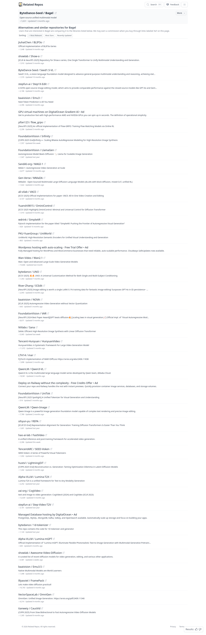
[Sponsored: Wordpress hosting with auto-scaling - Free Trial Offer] (103, 248)
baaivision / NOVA (29, 299)
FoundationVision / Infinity (34, 136)
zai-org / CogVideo (29, 490)
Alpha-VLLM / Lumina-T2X (33, 477)
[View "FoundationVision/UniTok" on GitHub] (52, 393)
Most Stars (49, 35)
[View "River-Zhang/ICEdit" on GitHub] (44, 285)
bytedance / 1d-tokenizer (33, 525)
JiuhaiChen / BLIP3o (30, 42)
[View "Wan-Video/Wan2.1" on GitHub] (44, 258)
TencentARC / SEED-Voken (33, 449)
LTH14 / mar (25, 355)
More (181, 13)
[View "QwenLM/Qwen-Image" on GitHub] (49, 407)
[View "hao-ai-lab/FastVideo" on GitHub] (46, 435)
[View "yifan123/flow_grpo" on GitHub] (44, 122)
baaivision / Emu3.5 (30, 566)
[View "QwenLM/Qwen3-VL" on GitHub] (45, 369)
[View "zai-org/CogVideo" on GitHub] (42, 491)
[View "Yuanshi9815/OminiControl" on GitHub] (54, 206)
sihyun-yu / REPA (28, 421)
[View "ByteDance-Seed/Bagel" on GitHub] (56, 13)
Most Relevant (35, 35)
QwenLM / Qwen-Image (32, 407)
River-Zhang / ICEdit (30, 285)
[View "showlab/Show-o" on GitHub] (41, 56)
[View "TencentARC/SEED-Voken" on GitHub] (51, 449)
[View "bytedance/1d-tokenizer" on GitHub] (50, 525)
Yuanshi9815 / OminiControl (35, 205)
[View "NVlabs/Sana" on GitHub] (36, 327)
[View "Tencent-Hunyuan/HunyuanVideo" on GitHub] (61, 341)
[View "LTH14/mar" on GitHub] (35, 355)
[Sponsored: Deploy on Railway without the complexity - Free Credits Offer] (103, 384)
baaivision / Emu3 (29, 98)
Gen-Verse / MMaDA (30, 178)
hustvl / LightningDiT (30, 463)
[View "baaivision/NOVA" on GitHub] (41, 299)
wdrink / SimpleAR (29, 219)
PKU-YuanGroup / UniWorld (35, 233)
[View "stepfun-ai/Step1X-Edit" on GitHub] (48, 84)
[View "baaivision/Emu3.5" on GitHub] (43, 566)
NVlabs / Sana (26, 327)
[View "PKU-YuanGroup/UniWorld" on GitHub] (53, 233)
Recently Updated (64, 35)
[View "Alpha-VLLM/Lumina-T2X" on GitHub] (51, 477)
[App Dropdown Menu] (184, 4)
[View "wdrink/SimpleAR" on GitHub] (42, 219)
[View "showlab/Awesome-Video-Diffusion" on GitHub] (63, 553)
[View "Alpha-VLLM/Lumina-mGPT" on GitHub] (54, 539)
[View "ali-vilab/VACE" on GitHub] (37, 192)
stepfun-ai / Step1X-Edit (32, 84)
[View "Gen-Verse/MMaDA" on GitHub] (44, 178)
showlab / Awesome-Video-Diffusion (40, 552)
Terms (181, 626)
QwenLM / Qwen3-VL (31, 369)
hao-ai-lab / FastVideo (31, 435)
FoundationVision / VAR (32, 313)
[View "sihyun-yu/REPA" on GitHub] (40, 421)
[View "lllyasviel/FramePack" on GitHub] (45, 580)
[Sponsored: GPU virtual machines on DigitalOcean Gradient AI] (103, 113)
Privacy (173, 626)
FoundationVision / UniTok (34, 393)
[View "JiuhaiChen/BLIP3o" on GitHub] (44, 42)
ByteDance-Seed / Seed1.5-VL (36, 70)
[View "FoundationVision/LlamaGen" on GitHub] (56, 150)
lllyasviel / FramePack (31, 580)
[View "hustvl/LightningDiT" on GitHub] (45, 463)
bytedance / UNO (28, 271)
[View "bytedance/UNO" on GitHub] (41, 272)
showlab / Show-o (29, 56)
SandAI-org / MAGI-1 (30, 164)
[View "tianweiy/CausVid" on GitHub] (42, 608)
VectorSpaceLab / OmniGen (35, 594)
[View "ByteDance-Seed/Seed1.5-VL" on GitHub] (55, 70)
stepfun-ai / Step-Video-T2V (34, 504)
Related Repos (33, 4)
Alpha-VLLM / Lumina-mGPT (35, 539)
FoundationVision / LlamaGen (36, 150)
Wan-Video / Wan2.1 (30, 258)
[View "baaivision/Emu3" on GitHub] (41, 98)
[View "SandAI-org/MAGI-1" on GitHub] (45, 164)
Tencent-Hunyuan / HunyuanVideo (39, 341)
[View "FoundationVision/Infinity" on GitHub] (52, 136)
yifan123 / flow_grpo (30, 122)
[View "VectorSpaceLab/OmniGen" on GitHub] (53, 594)
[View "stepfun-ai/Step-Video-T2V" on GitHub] (53, 504)
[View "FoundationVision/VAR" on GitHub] (48, 313)
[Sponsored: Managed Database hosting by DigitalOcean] (103, 515)
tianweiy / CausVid (29, 608)
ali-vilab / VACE (27, 191)
